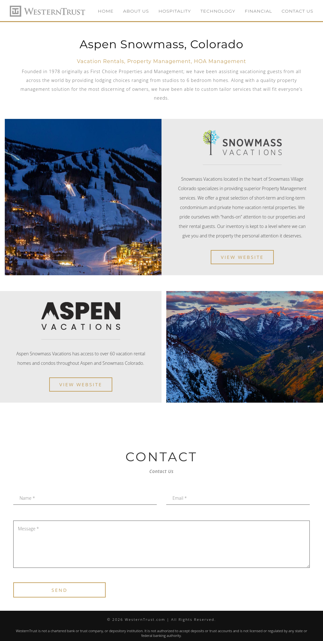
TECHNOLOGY (217, 11)
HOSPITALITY (174, 11)
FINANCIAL (258, 11)
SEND (59, 590)
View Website (242, 257)
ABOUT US (136, 11)
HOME (106, 11)
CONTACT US (297, 11)
